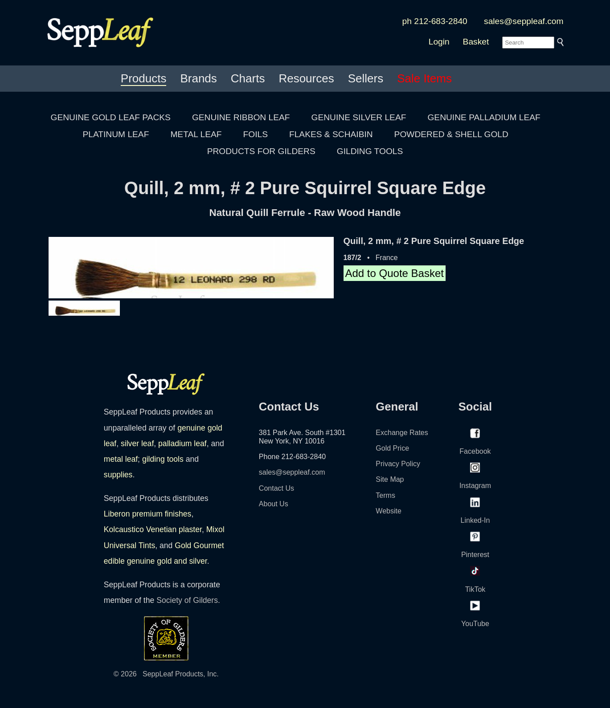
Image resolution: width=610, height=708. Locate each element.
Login (439, 41)
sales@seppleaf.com (523, 21)
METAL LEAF (195, 134)
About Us (273, 504)
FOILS (255, 134)
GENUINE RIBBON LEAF (241, 117)
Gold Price (392, 448)
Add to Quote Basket (394, 273)
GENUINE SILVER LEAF (358, 117)
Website (388, 511)
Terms (385, 495)
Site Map (390, 479)
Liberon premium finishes (148, 513)
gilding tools (163, 459)
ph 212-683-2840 (434, 21)
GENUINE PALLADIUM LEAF (483, 117)
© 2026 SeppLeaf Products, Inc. (166, 674)
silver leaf (137, 443)
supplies (118, 474)
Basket (476, 41)
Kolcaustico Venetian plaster (153, 529)
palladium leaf (182, 443)
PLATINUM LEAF (115, 134)
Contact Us (276, 488)
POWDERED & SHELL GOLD (451, 134)
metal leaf (121, 459)
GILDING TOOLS (370, 151)
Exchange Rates (402, 432)
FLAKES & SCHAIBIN (331, 134)
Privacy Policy (398, 464)
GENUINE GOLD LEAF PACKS (111, 117)
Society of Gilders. (188, 600)
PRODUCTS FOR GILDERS (261, 151)
